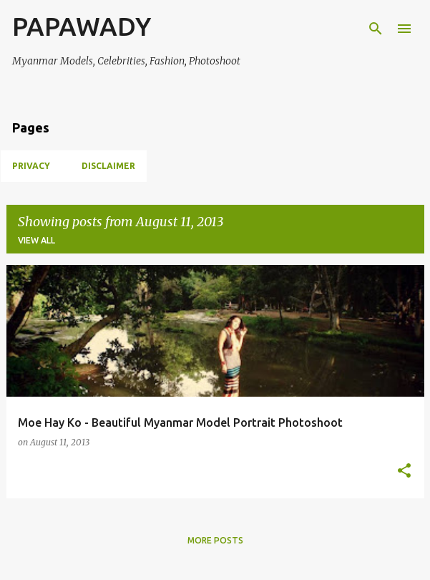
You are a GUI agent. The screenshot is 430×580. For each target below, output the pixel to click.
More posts (215, 540)
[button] (404, 471)
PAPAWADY (81, 26)
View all (36, 240)
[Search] (375, 28)
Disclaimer (108, 165)
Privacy (31, 165)
